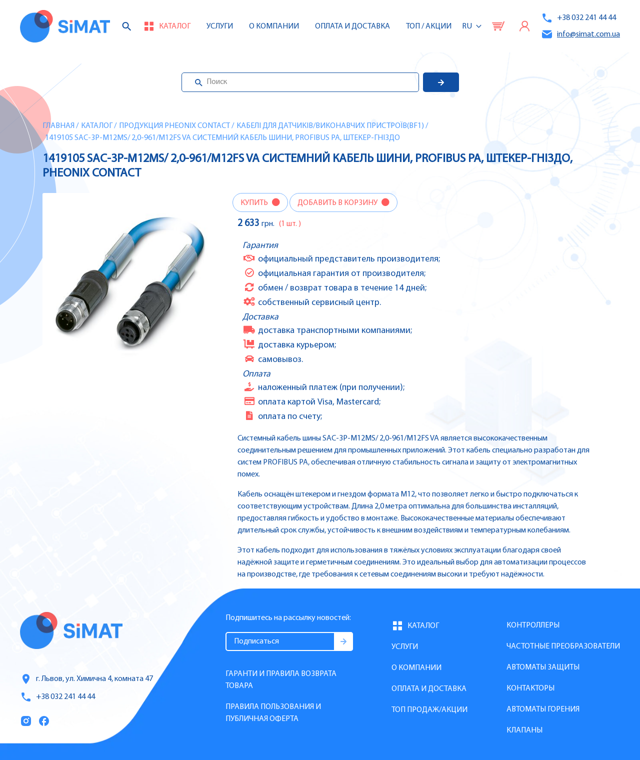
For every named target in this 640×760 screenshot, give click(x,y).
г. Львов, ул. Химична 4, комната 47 (86, 679)
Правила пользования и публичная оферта (273, 713)
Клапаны (524, 730)
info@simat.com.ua (580, 34)
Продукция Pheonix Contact (174, 126)
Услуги (219, 26)
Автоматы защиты (543, 668)
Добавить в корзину (338, 203)
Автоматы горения (543, 710)
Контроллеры (533, 626)
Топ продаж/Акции (430, 710)
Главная (58, 126)
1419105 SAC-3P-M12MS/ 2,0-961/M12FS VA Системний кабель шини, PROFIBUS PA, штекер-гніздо (222, 138)
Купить (255, 203)
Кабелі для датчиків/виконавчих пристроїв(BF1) (330, 126)
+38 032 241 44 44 (578, 18)
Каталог (96, 126)
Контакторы (530, 688)
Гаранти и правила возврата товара (281, 680)
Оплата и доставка (352, 26)
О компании (417, 668)
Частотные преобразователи (563, 646)
